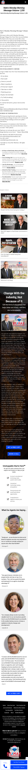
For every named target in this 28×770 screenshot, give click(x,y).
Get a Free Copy (14, 447)
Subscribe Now (6, 181)
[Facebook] (6, 712)
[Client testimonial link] (14, 524)
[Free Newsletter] (9, 710)
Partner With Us (11, 167)
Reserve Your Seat (16, 174)
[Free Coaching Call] (21, 705)
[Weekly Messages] (19, 712)
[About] (12, 712)
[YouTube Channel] (18, 710)
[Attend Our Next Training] (19, 708)
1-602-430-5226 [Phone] (7, 733)
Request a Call (19, 162)
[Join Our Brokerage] (7, 708)
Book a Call (14, 454)
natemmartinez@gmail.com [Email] (14, 742)
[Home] (2, 2)
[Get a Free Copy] (11, 705)
